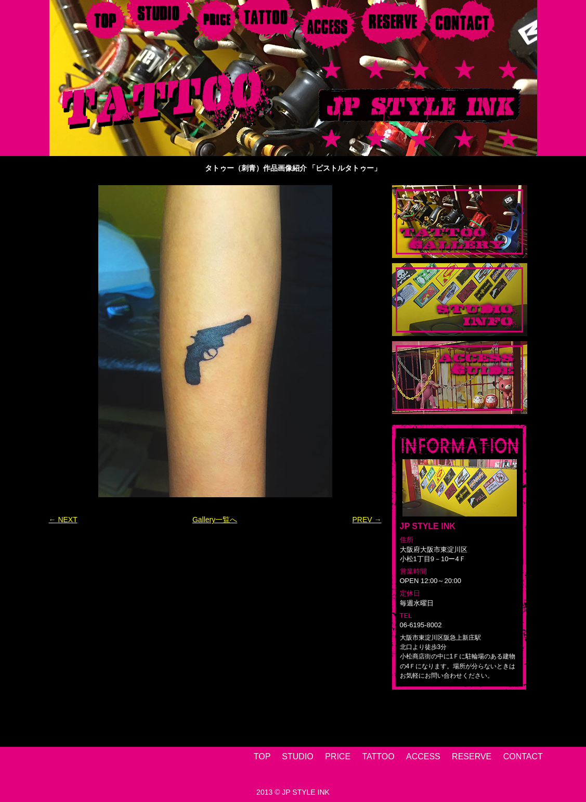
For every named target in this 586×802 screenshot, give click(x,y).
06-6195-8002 (421, 625)
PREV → (366, 519)
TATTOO (378, 756)
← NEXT (63, 519)
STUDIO (297, 756)
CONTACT (523, 756)
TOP (262, 756)
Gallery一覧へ (214, 519)
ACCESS (423, 756)
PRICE (337, 756)
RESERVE (471, 756)
